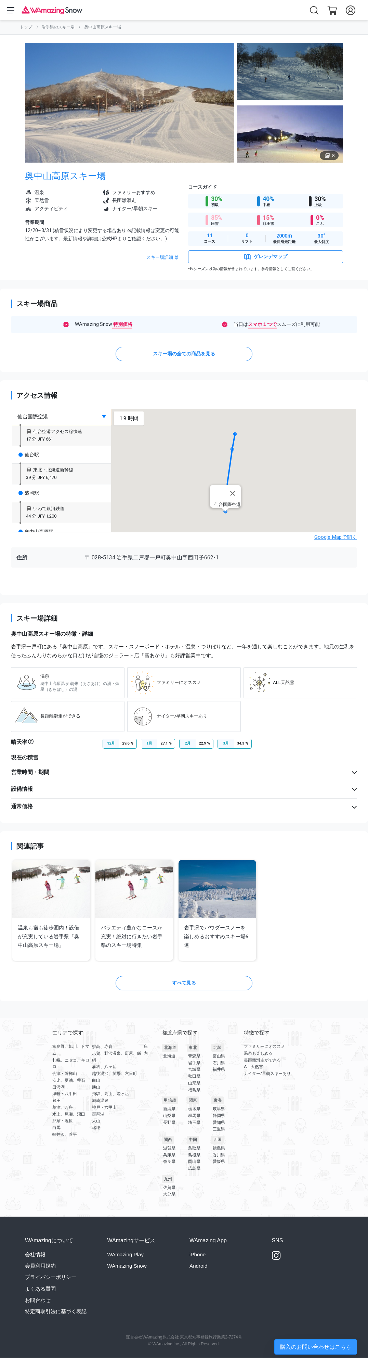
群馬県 (194, 1116)
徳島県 (219, 1148)
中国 (193, 1140)
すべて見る (184, 983)
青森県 (194, 1056)
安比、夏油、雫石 (68, 1080)
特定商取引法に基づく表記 (56, 1311)
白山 (96, 1080)
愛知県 (219, 1122)
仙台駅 (28, 454)
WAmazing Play (125, 1255)
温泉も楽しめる (258, 1053)
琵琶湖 (98, 1114)
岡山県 (194, 1161)
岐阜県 (219, 1109)
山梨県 (169, 1116)
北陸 (217, 1047)
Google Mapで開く (335, 537)
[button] (233, 427)
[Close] (232, 493)
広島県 (194, 1168)
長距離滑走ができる (262, 1060)
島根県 (194, 1155)
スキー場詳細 (163, 257)
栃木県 (194, 1109)
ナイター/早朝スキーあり (267, 1073)
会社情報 (35, 1255)
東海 (217, 1100)
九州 (168, 1179)
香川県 (219, 1155)
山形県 (194, 1083)
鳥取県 (194, 1148)
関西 (168, 1140)
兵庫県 (169, 1155)
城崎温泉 (100, 1101)
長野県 (169, 1122)
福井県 (219, 1069)
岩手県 (194, 1063)
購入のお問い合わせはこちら (315, 1347)
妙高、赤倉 (102, 1046)
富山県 (219, 1056)
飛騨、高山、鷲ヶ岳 (110, 1094)
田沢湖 (58, 1087)
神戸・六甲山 (104, 1107)
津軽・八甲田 (64, 1094)
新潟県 (169, 1109)
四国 (217, 1140)
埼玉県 (194, 1122)
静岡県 (219, 1116)
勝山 (96, 1087)
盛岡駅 (28, 493)
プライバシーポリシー (50, 1277)
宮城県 (194, 1069)
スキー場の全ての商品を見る (184, 354)
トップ (26, 27)
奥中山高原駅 (35, 531)
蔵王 (56, 1101)
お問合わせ (38, 1300)
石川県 (219, 1063)
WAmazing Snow (127, 1266)
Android (198, 1266)
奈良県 (169, 1161)
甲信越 (170, 1100)
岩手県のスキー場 (58, 27)
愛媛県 (219, 1161)
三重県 (219, 1129)
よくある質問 (40, 1289)
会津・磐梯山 (64, 1073)
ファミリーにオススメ (264, 1046)
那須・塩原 (62, 1121)
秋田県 (194, 1076)
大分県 (169, 1194)
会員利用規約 (40, 1266)
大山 (96, 1121)
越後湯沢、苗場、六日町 (114, 1073)
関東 (193, 1100)
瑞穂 (96, 1128)
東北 (193, 1047)
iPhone (197, 1255)
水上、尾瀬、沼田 (68, 1114)
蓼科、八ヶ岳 (104, 1067)
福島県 (194, 1090)
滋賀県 (169, 1148)
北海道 (170, 1047)
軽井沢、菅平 (64, 1134)
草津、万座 (62, 1107)
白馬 (56, 1128)
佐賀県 (169, 1187)
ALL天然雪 (253, 1067)
